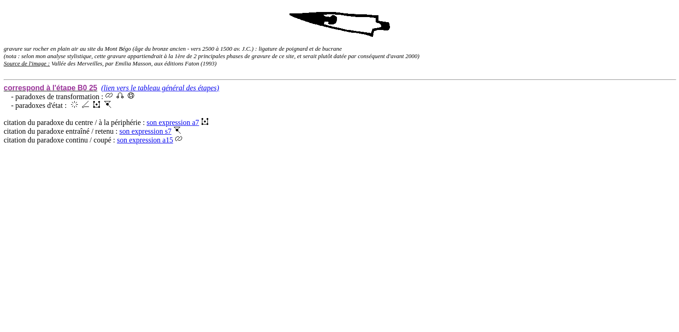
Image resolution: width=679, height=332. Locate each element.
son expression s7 (150, 131)
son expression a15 (150, 140)
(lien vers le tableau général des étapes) (160, 88)
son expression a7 (177, 122)
